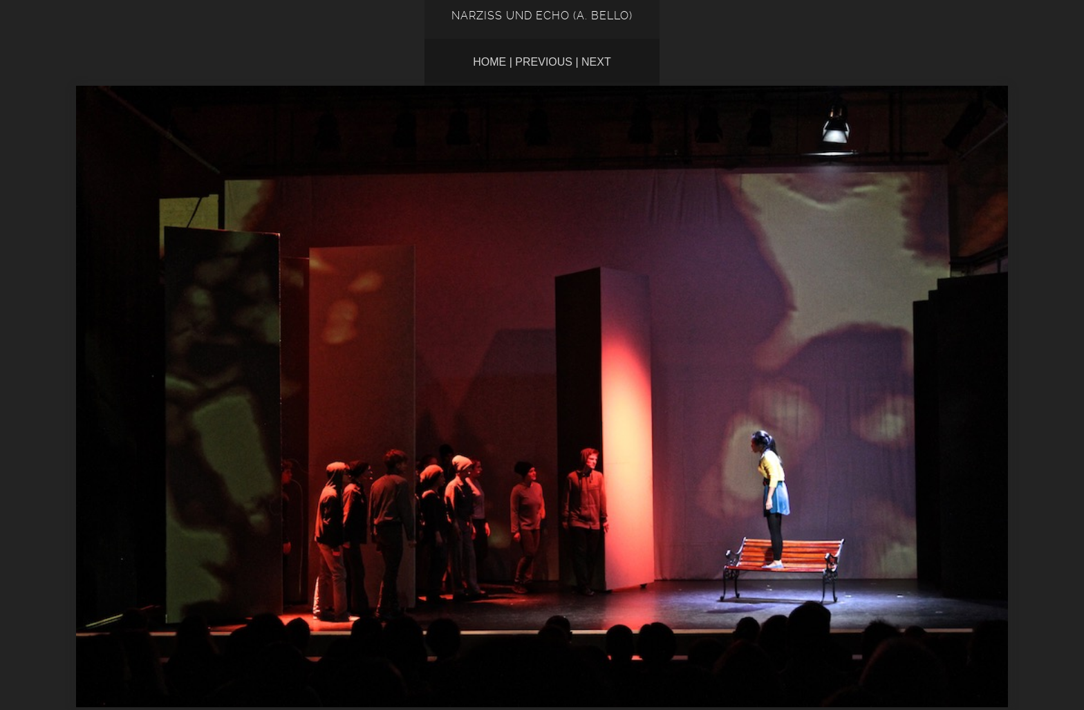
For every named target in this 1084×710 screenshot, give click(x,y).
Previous (543, 62)
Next (596, 62)
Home (489, 62)
